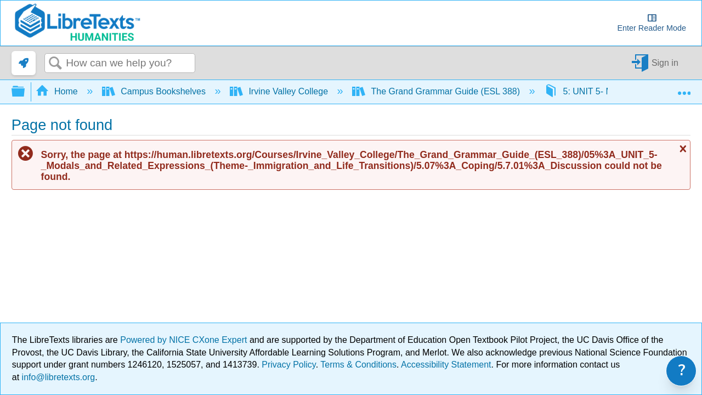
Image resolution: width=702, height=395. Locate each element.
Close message (681, 149)
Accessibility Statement (446, 364)
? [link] (682, 370)
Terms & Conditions (358, 364)
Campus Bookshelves (155, 91)
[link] (24, 63)
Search (55, 63)
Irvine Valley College (280, 91)
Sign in (665, 62)
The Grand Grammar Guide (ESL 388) (437, 91)
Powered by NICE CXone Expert (185, 340)
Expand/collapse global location (683, 88)
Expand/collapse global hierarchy (25, 91)
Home (58, 91)
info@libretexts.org (57, 377)
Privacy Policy (288, 364)
